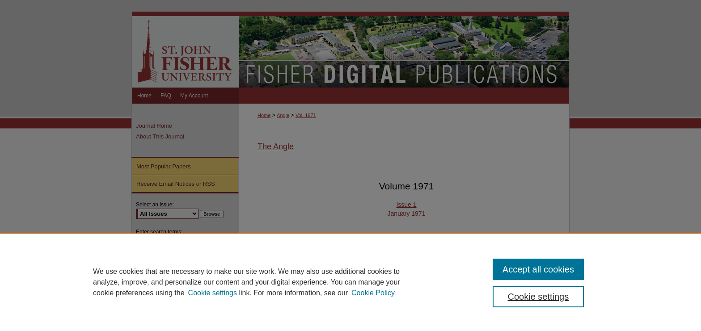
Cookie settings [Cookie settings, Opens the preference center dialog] (538, 297)
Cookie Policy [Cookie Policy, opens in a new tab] (373, 293)
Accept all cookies (538, 269)
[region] (350, 282)
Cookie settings (212, 293)
